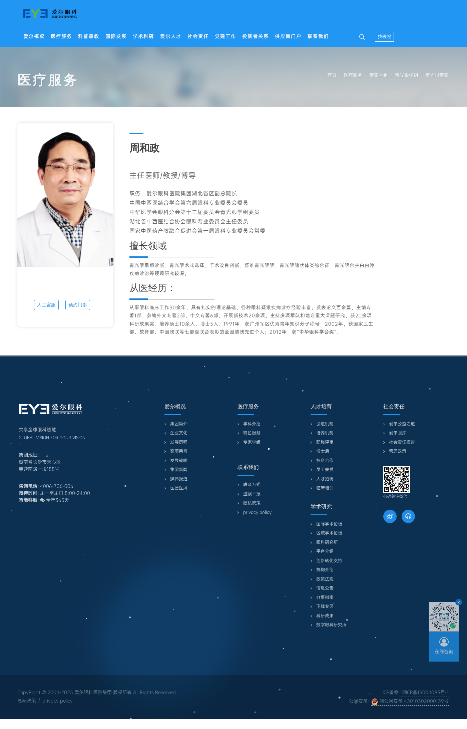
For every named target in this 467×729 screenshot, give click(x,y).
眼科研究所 (327, 542)
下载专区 (325, 606)
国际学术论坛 (329, 524)
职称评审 (325, 442)
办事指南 (325, 597)
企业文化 (178, 433)
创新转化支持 (329, 560)
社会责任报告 (402, 442)
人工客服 (46, 305)
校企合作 (325, 460)
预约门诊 (77, 305)
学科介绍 (252, 424)
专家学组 (378, 75)
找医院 (384, 36)
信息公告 (325, 588)
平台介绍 (325, 551)
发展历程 (178, 442)
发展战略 (178, 460)
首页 (332, 75)
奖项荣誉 (178, 451)
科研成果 (325, 616)
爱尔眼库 (397, 433)
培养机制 (325, 433)
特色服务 (252, 433)
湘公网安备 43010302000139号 (410, 701)
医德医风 (178, 488)
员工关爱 (325, 469)
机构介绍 (325, 569)
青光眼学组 (406, 75)
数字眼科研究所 (331, 625)
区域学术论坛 (329, 533)
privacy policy (257, 512)
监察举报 (252, 494)
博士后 (322, 451)
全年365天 (54, 500)
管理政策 (397, 451)
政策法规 (325, 579)
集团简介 (178, 424)
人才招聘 (325, 479)
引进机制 (325, 424)
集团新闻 (178, 469)
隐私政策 (252, 503)
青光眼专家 (437, 75)
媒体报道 (178, 479)
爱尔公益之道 (402, 424)
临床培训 (325, 488)
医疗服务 (353, 75)
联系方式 (252, 484)
